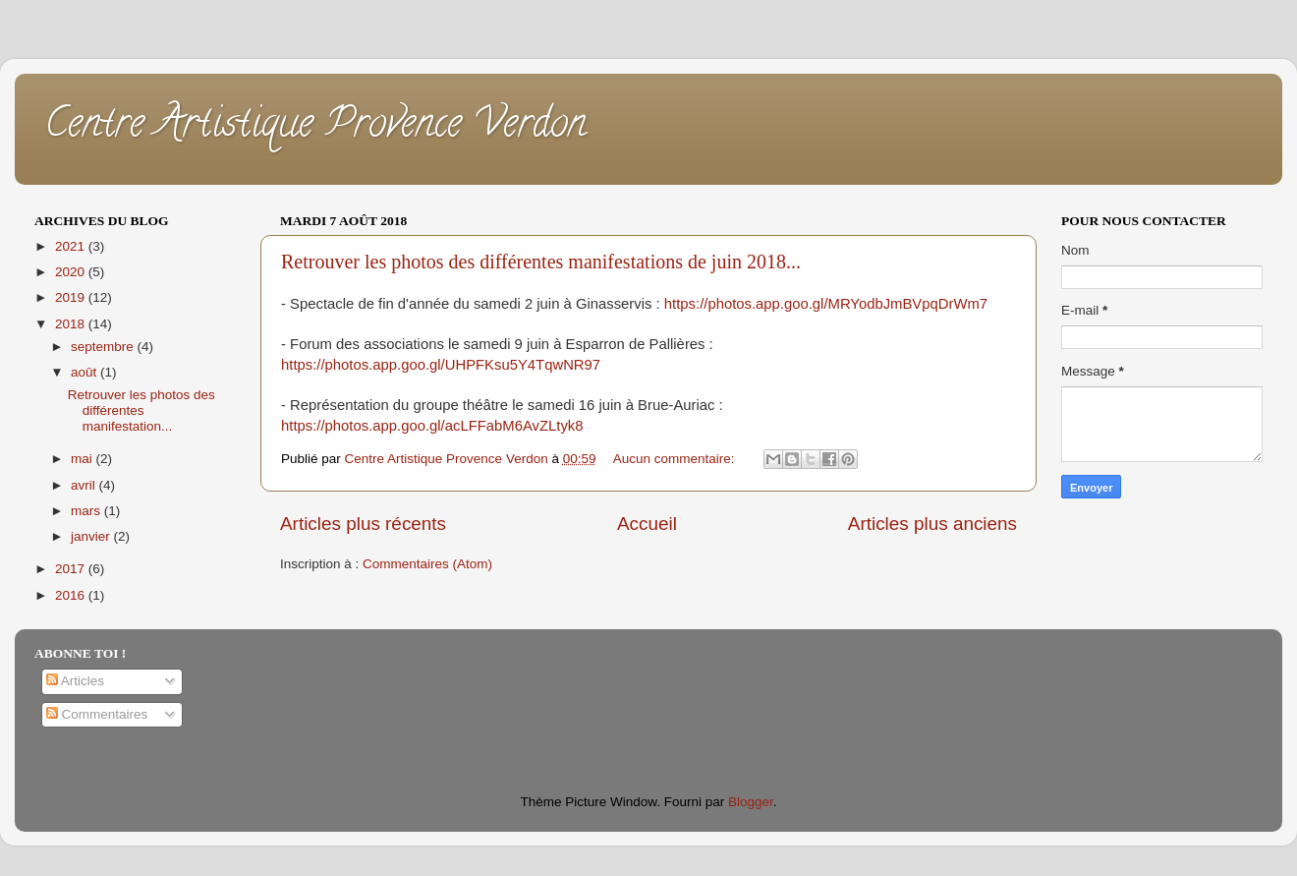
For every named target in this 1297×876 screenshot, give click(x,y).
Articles (75, 680)
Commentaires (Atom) (427, 563)
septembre (104, 346)
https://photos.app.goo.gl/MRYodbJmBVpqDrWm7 (825, 304)
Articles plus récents (363, 523)
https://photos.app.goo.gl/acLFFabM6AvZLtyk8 (432, 426)
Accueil (647, 523)
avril (85, 485)
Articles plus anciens (932, 523)
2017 (71, 568)
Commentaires (97, 714)
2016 (71, 595)
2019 (71, 297)
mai (83, 458)
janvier (92, 536)
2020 (71, 271)
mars (87, 510)
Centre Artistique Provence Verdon (315, 127)
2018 (71, 324)
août (85, 372)
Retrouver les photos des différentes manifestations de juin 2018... (541, 261)
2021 (71, 246)
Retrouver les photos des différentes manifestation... (141, 410)
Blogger (750, 801)
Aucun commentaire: (676, 458)
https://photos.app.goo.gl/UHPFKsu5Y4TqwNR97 (440, 365)
